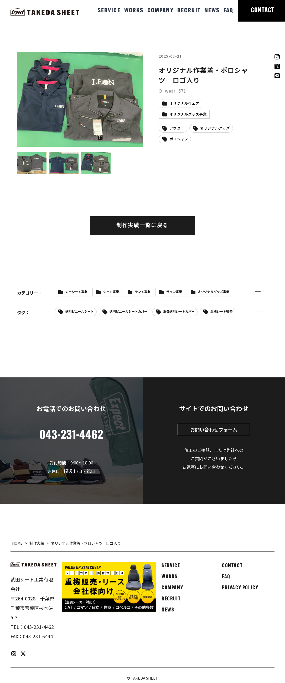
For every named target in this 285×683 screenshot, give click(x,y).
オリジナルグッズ (215, 128)
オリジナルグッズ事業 (188, 114)
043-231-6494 (38, 636)
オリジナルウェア (184, 103)
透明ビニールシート (79, 311)
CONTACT (262, 10)
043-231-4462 (39, 626)
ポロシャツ (178, 139)
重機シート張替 (221, 311)
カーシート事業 (76, 291)
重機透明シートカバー (179, 311)
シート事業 (111, 291)
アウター (176, 128)
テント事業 (143, 291)
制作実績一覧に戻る (142, 225)
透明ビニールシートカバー (128, 311)
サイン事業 (174, 291)
